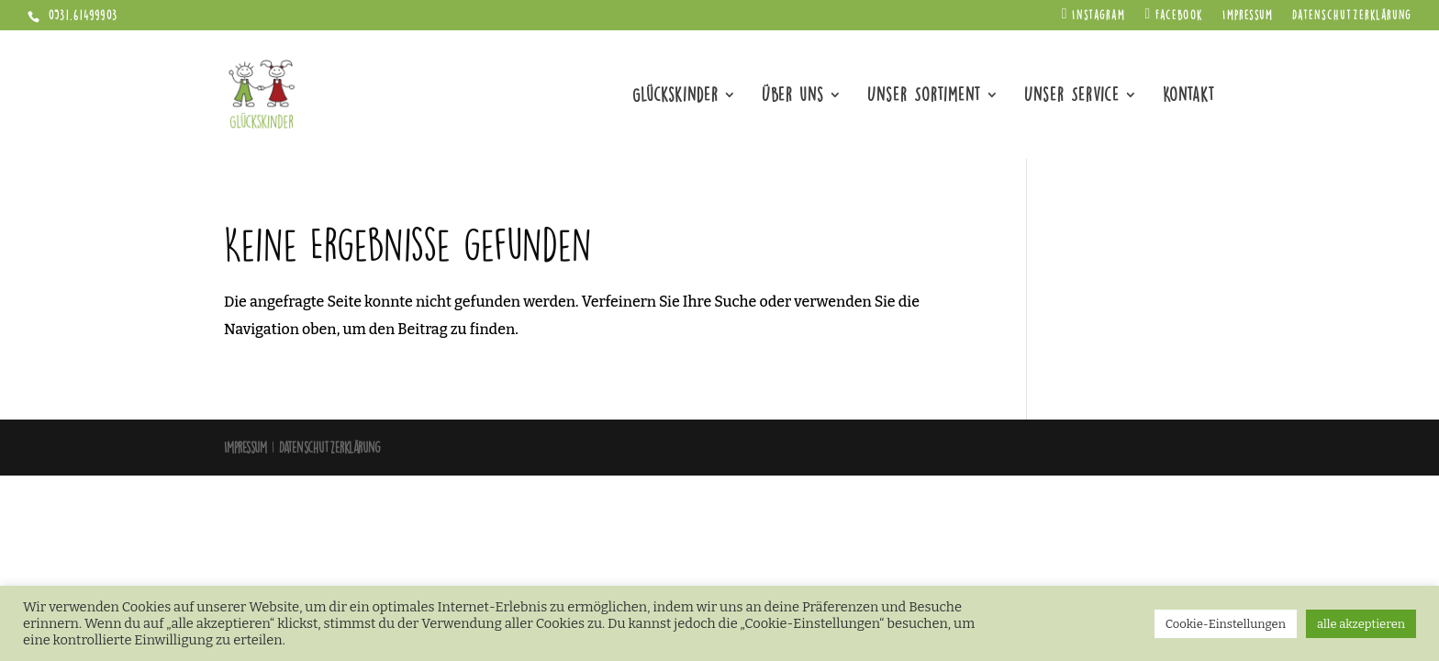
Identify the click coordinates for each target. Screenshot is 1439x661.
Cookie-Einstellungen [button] (1226, 624)
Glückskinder (675, 97)
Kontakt (1189, 97)
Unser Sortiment (924, 97)
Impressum (1247, 16)
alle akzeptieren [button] (1361, 624)
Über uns (793, 97)
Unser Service (1072, 97)
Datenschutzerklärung (1351, 16)
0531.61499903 (80, 15)
